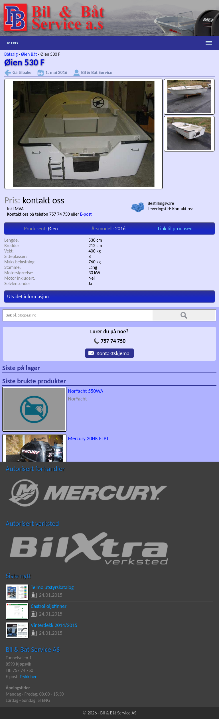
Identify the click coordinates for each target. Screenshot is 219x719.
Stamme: (12, 267)
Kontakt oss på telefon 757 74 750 (38, 214)
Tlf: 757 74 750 (19, 670)
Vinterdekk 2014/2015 (54, 625)
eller (75, 214)
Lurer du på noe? (109, 331)
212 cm (95, 245)
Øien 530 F (50, 54)
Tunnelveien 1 (18, 657)
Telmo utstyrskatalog (52, 587)
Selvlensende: (17, 283)
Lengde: (11, 240)
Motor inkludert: (19, 278)
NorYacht (77, 399)
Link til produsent (176, 228)
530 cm (95, 240)
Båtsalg (11, 54)
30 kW (94, 272)
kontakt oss (43, 200)
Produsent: (36, 228)
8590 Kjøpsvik (18, 664)
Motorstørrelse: (18, 272)
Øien (53, 228)
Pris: (13, 200)
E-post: (13, 676)
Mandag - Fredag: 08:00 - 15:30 (35, 694)
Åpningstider (18, 687)
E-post (86, 214)
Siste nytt (18, 576)
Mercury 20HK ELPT (88, 438)
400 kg (94, 251)
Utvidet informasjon (28, 296)
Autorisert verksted (32, 523)
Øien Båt (29, 54)
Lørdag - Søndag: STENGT (29, 700)
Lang (92, 267)
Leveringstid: (160, 208)
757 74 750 (113, 341)
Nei (91, 278)
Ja (90, 283)
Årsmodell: (103, 228)
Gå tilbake (22, 72)
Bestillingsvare (161, 203)
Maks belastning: (20, 262)
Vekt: (9, 251)
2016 (120, 228)
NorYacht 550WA (85, 391)
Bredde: (11, 245)
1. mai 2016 (56, 72)
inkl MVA (15, 208)
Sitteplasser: (15, 256)
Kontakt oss (183, 208)
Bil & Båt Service (96, 72)
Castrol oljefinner (48, 606)
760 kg (94, 262)
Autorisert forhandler (35, 468)
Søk (184, 315)
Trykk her (28, 676)
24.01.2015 (50, 595)
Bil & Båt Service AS (33, 649)
